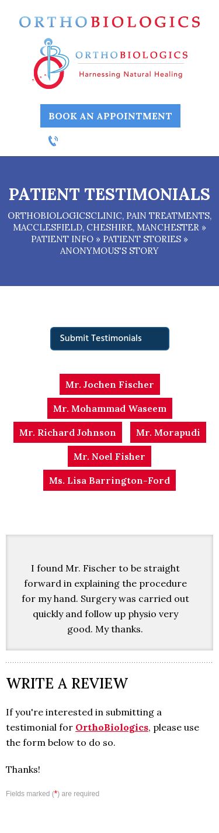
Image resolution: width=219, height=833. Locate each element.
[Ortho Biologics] (109, 21)
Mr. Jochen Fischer (109, 384)
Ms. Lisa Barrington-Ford (109, 480)
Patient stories (142, 239)
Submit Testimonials (101, 338)
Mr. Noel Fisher (109, 456)
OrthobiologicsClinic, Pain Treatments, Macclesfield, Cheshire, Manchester (109, 221)
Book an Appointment (110, 116)
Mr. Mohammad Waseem (109, 408)
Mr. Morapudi (168, 432)
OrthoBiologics (111, 727)
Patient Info (62, 239)
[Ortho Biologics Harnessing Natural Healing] (109, 62)
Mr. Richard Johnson (67, 432)
